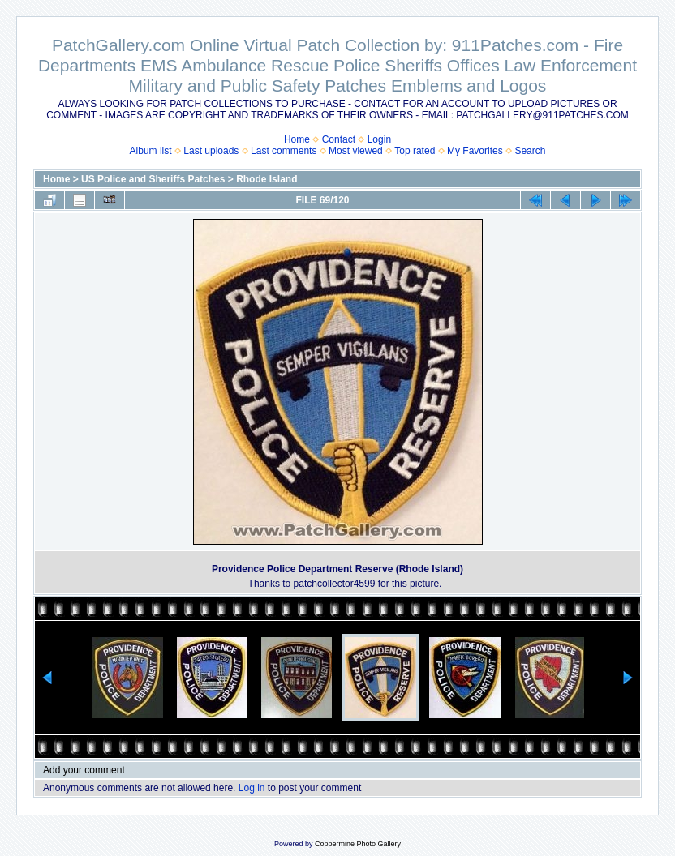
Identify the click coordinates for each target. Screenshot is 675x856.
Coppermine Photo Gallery (358, 844)
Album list (151, 150)
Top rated (414, 150)
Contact (338, 139)
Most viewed (356, 150)
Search (529, 150)
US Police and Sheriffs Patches (153, 179)
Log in (252, 788)
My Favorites (475, 150)
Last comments (283, 150)
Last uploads (211, 150)
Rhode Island (266, 179)
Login (379, 139)
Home (297, 139)
